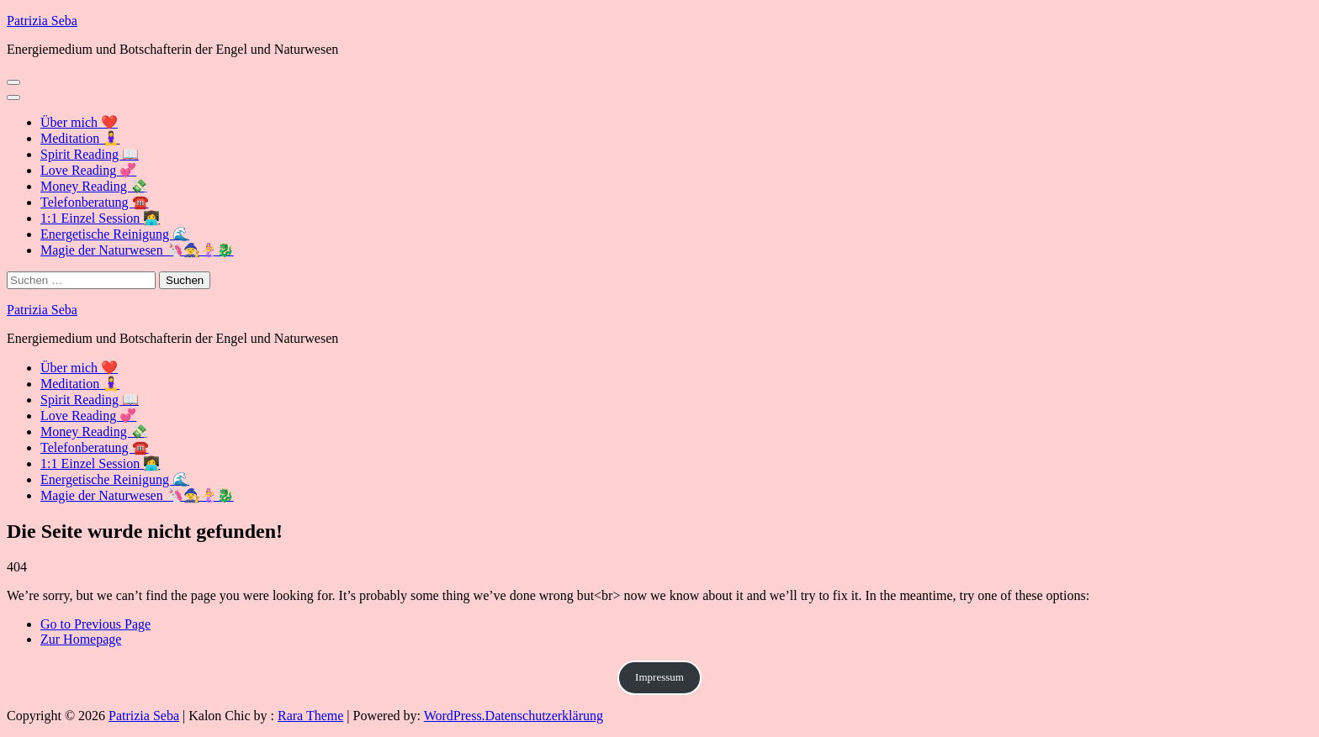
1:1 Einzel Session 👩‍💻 (100, 218)
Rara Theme (310, 715)
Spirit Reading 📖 (89, 154)
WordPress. (454, 715)
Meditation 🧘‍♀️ (79, 138)
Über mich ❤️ (79, 122)
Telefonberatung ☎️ (94, 202)
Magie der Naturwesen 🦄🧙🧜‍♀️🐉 (137, 250)
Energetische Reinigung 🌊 (114, 234)
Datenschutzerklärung (544, 715)
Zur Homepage (80, 639)
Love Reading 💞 (88, 170)
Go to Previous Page (95, 624)
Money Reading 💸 (93, 186)
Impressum (659, 677)
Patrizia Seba (42, 20)
